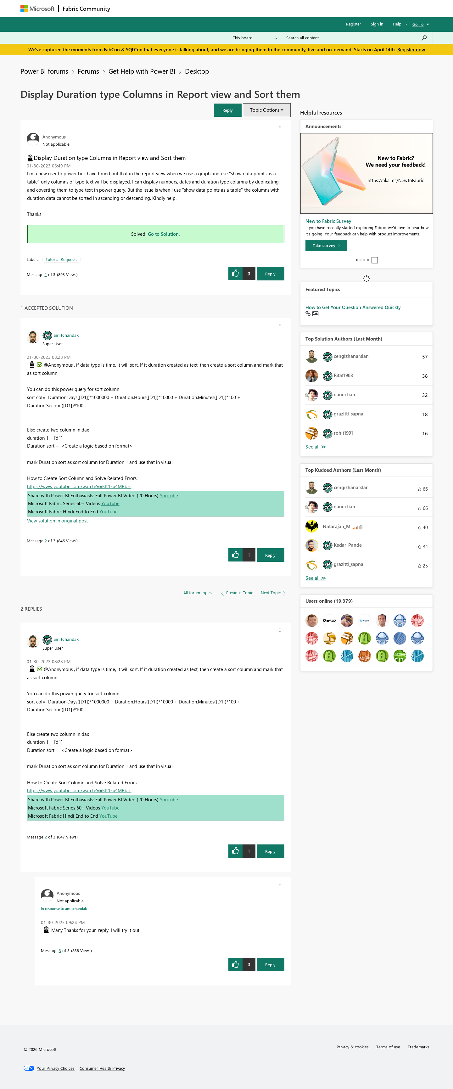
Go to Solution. (164, 234)
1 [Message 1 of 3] (46, 274)
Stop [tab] (375, 260)
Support (284, 8)
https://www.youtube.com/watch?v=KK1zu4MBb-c (79, 486)
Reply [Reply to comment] (270, 555)
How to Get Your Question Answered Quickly (353, 307)
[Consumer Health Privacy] (102, 1068)
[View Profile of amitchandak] (66, 335)
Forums (124, 8)
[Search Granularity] (255, 38)
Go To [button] (418, 24)
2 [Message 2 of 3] (46, 540)
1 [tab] (356, 260)
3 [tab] (364, 260)
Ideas (178, 8)
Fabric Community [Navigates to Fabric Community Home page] (86, 8)
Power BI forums (44, 70)
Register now (411, 49)
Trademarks (418, 1046)
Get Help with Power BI (142, 70)
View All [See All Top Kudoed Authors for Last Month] (315, 578)
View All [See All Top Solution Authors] (315, 446)
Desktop (197, 70)
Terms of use (388, 1046)
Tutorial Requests (61, 259)
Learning (258, 8)
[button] (228, 110)
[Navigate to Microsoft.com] (37, 8)
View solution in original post (57, 520)
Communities (206, 8)
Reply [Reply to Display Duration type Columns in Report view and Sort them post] (270, 273)
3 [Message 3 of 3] (60, 950)
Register (353, 23)
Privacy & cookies (353, 1046)
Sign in (377, 23)
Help (397, 23)
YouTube (169, 495)
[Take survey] (326, 245)
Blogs (234, 8)
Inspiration (152, 8)
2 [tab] (360, 260)
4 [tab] (368, 260)
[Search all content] (357, 38)
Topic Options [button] (264, 110)
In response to (64, 908)
